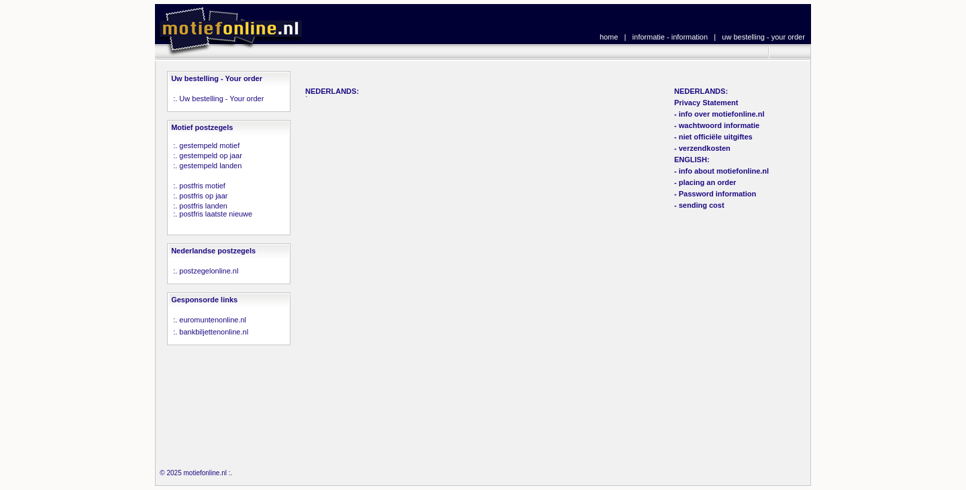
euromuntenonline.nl (212, 320)
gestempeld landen (210, 166)
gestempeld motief (209, 145)
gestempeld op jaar (210, 155)
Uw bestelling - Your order (221, 99)
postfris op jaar (203, 196)
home (609, 37)
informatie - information (670, 37)
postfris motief (202, 186)
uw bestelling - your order (763, 37)
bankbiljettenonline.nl (213, 332)
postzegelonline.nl (208, 271)
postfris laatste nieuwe (215, 214)
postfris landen (203, 206)
